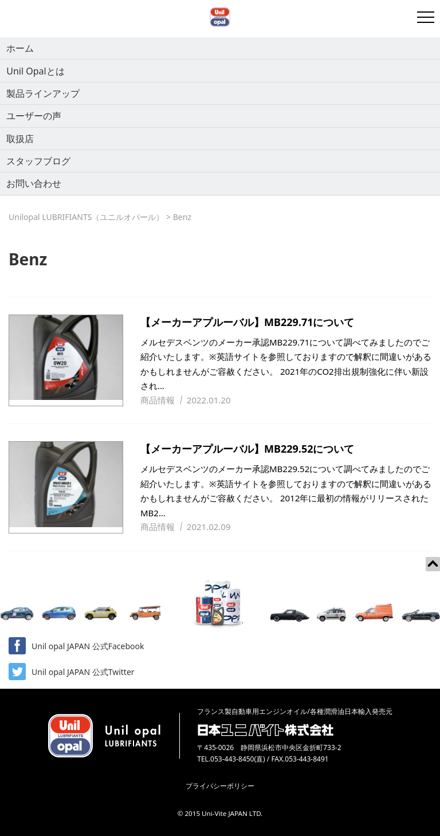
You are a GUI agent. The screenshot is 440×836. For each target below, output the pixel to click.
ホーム (20, 48)
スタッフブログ (38, 161)
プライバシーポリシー (220, 786)
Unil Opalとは (35, 71)
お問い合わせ (33, 183)
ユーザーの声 (33, 115)
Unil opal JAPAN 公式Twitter (72, 671)
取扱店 (20, 138)
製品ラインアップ (43, 93)
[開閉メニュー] (425, 17)
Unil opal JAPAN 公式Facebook (76, 645)
